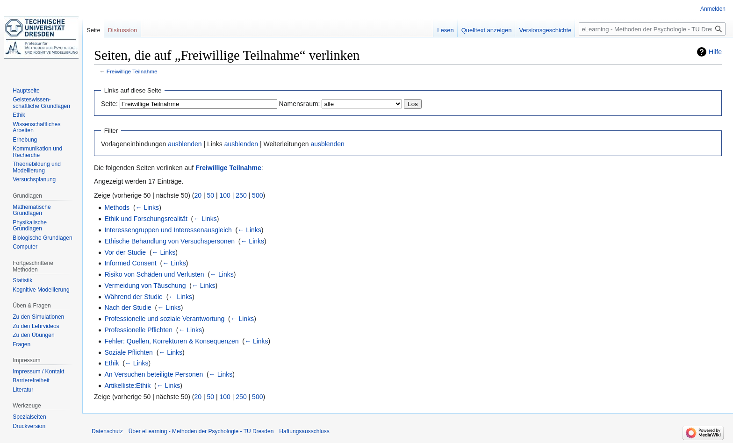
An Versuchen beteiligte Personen (153, 374)
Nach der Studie (127, 307)
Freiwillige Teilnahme (132, 71)
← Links (147, 207)
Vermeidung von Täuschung (145, 285)
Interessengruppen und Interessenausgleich (167, 230)
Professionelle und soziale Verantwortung (164, 318)
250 (241, 195)
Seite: (109, 103)
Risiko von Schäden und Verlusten (154, 274)
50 (211, 195)
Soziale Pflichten (128, 352)
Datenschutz (107, 431)
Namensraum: (299, 103)
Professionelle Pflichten (138, 330)
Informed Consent (130, 263)
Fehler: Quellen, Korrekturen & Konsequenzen (171, 341)
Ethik (111, 363)
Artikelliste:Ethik (127, 385)
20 (198, 195)
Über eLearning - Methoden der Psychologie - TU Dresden (201, 431)
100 (225, 195)
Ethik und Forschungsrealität (145, 218)
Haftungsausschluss (304, 431)
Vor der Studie (125, 252)
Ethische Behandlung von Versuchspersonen (169, 241)
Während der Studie (133, 296)
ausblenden (184, 144)
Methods (116, 207)
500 (257, 195)
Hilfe (715, 52)
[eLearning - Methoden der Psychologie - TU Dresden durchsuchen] (652, 29)
